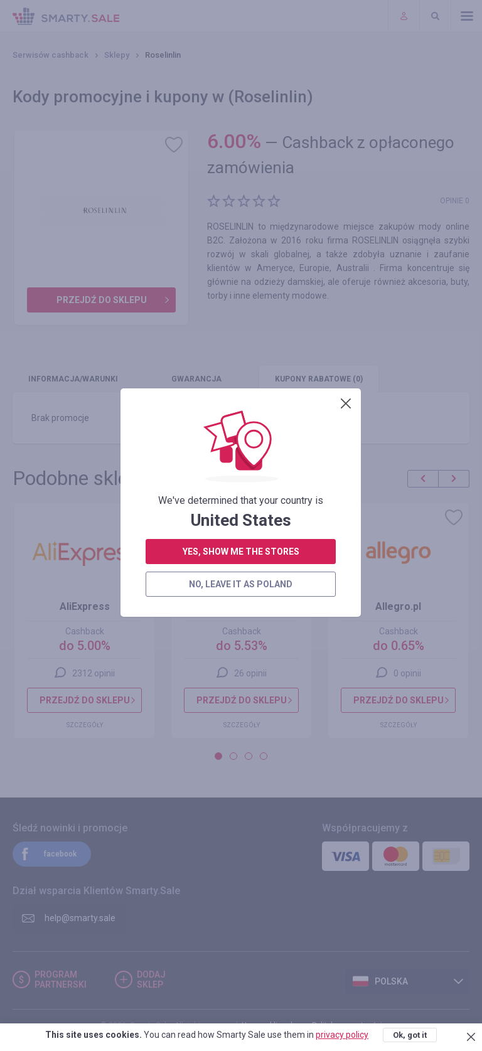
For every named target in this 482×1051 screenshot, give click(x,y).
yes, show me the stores (241, 309)
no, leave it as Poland (240, 341)
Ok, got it (410, 1035)
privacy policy (342, 1035)
